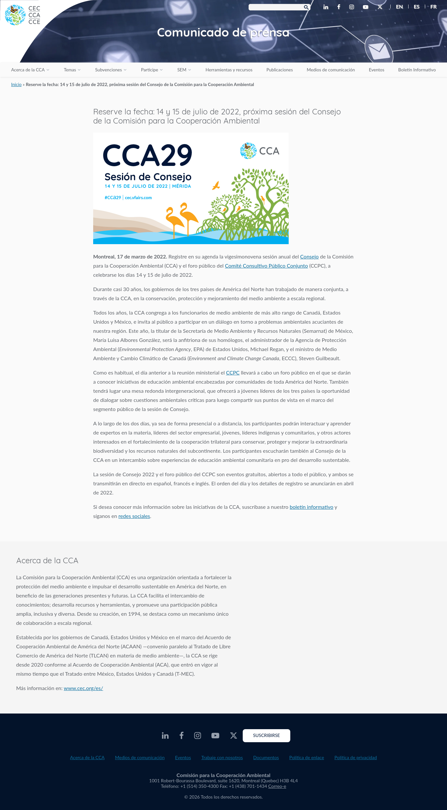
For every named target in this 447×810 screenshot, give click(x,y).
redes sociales (134, 516)
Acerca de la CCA (28, 69)
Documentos (266, 757)
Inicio (16, 84)
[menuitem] (396, 6)
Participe (149, 69)
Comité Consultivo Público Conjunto (266, 265)
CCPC (232, 372)
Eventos (376, 69)
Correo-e (277, 786)
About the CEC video (339, 609)
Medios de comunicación (331, 69)
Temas (70, 69)
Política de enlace (306, 757)
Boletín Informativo (417, 69)
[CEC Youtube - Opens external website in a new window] (366, 7)
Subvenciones (108, 69)
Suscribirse (266, 735)
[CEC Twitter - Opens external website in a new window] (381, 7)
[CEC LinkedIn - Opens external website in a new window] (327, 7)
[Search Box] (279, 7)
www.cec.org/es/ (83, 688)
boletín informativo (311, 507)
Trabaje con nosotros (222, 757)
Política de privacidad (356, 757)
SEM (181, 69)
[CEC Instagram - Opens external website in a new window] (353, 7)
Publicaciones (280, 69)
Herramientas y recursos (229, 69)
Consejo (309, 256)
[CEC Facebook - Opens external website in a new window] (340, 7)
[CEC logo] (49, 49)
